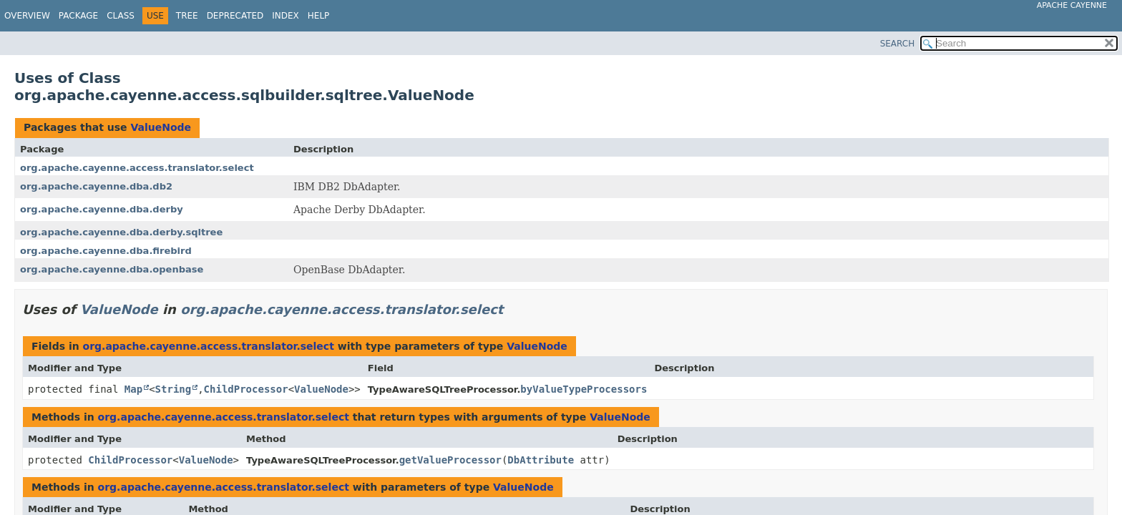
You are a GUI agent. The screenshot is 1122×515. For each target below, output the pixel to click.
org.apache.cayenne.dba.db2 (96, 186)
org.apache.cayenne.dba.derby (101, 209)
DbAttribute (540, 460)
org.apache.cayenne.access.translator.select (137, 167)
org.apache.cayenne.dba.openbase (111, 269)
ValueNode (160, 127)
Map (133, 389)
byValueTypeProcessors (583, 389)
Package (78, 16)
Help (319, 16)
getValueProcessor (450, 460)
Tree (187, 16)
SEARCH (897, 44)
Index (285, 16)
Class (121, 16)
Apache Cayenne (1072, 5)
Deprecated (235, 16)
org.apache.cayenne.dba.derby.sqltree (121, 232)
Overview (27, 16)
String (173, 389)
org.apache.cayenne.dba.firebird (106, 250)
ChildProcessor (246, 389)
